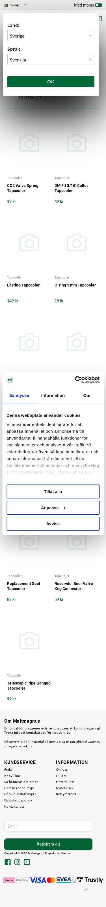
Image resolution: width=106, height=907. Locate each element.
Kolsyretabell (66, 794)
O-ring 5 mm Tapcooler (75, 285)
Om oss (62, 769)
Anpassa (53, 507)
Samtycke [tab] (19, 395)
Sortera (30, 98)
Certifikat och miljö (19, 788)
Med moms (88, 6)
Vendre (65, 853)
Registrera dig (48, 844)
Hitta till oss (65, 782)
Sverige (15, 5)
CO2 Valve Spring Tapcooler (22, 188)
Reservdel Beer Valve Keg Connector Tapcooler (74, 586)
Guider (61, 776)
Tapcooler (14, 178)
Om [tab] (86, 395)
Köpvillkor (12, 776)
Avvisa (53, 523)
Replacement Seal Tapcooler (23, 586)
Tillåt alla (53, 491)
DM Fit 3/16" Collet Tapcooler (71, 188)
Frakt (8, 769)
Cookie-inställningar (20, 794)
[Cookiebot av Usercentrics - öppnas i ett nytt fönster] (75, 380)
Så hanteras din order (21, 782)
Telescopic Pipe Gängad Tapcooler (29, 685)
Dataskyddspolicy (18, 800)
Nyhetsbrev (65, 788)
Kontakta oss (14, 806)
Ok (51, 81)
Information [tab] (53, 395)
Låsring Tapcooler (23, 285)
